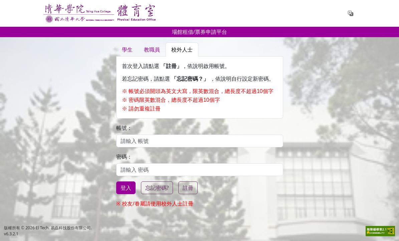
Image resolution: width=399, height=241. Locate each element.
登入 (126, 187)
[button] (350, 13)
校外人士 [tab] (182, 49)
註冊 (188, 187)
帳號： (124, 128)
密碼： (124, 156)
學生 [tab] (127, 49)
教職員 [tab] (152, 49)
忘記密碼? (157, 187)
